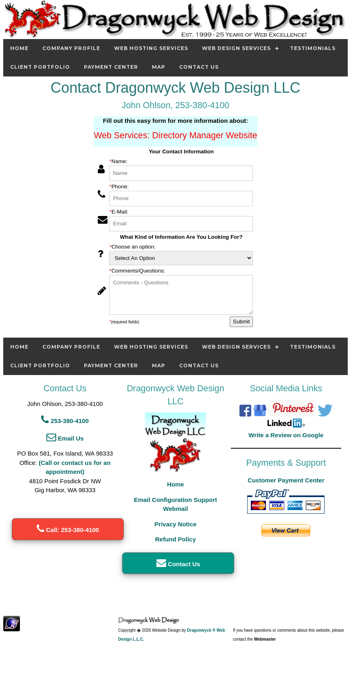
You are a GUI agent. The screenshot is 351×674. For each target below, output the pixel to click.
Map (158, 67)
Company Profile (71, 48)
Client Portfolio (40, 67)
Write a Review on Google (285, 435)
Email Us (65, 438)
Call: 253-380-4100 (68, 529)
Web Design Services (236, 48)
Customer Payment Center (286, 480)
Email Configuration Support (175, 499)
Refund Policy (175, 539)
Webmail (175, 508)
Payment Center (111, 67)
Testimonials (313, 48)
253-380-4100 (65, 420)
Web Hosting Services (151, 48)
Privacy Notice (175, 524)
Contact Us (199, 67)
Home (19, 48)
